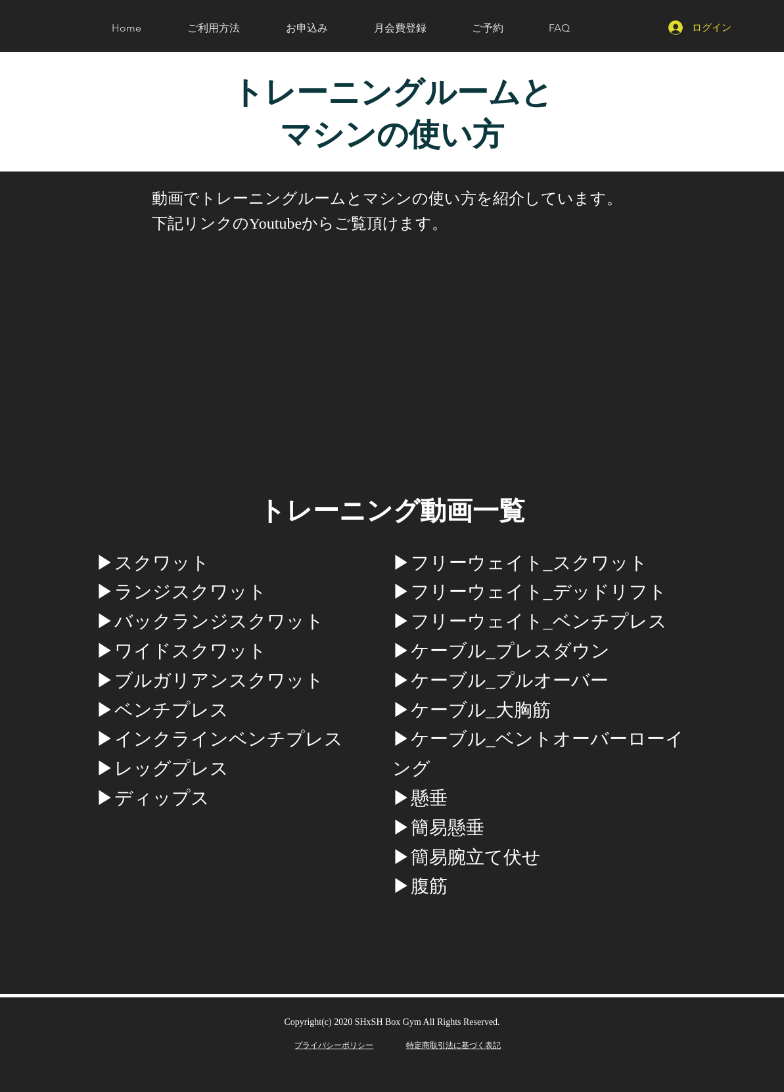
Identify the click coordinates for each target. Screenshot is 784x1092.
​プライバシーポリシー (333, 1045)
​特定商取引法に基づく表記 (453, 1045)
